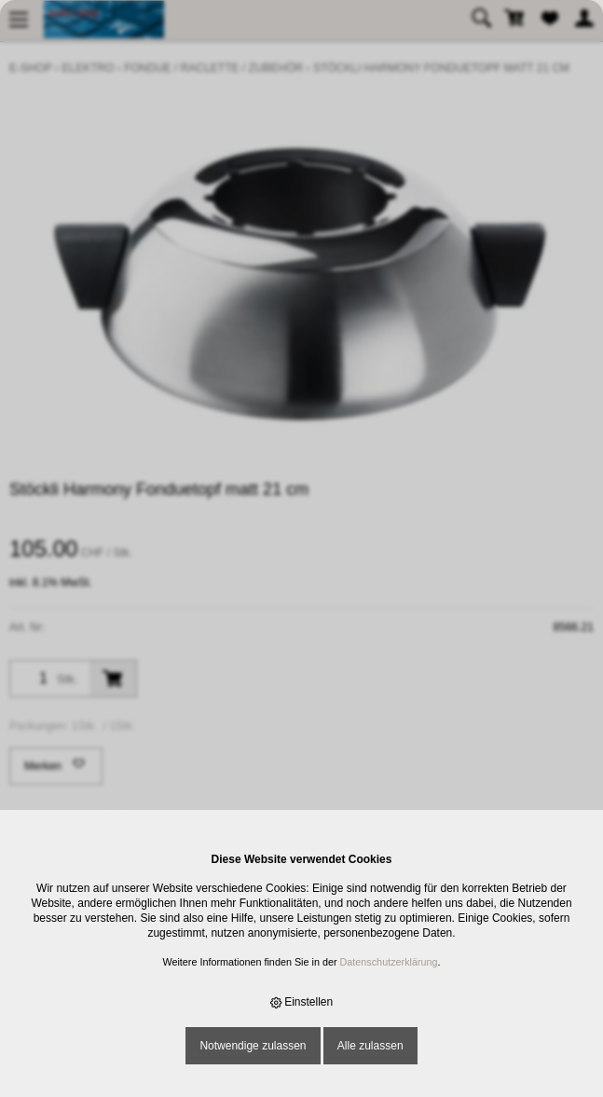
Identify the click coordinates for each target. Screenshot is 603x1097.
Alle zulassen (370, 1045)
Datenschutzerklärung (389, 961)
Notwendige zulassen (252, 1045)
